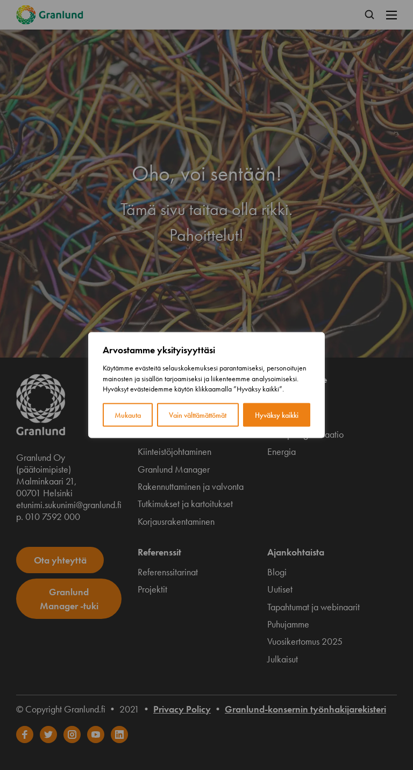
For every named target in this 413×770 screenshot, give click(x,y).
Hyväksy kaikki (276, 414)
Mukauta (128, 414)
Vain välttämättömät (197, 414)
